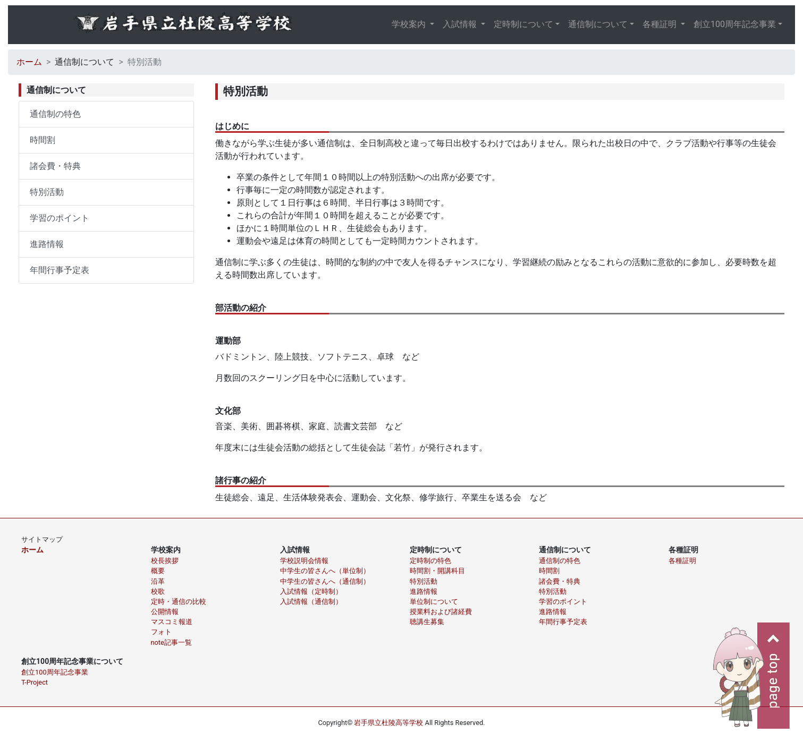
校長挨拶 (165, 561)
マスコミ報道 (171, 622)
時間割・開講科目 (437, 571)
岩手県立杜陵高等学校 (388, 723)
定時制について (523, 24)
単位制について (434, 601)
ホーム (29, 62)
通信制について (598, 24)
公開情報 (165, 612)
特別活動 (47, 192)
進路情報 (47, 244)
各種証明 (661, 24)
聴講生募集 (427, 622)
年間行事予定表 (59, 270)
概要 (158, 571)
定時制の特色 (430, 561)
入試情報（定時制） (311, 591)
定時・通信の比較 (178, 601)
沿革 (158, 581)
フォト (161, 632)
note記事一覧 (171, 642)
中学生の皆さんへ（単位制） (325, 571)
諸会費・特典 (55, 166)
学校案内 (410, 24)
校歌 (158, 591)
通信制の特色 (55, 114)
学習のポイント (59, 218)
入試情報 (461, 24)
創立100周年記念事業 (735, 24)
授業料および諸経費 (441, 612)
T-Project (34, 682)
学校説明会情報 (304, 561)
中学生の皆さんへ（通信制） (325, 581)
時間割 (42, 140)
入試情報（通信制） (311, 601)
